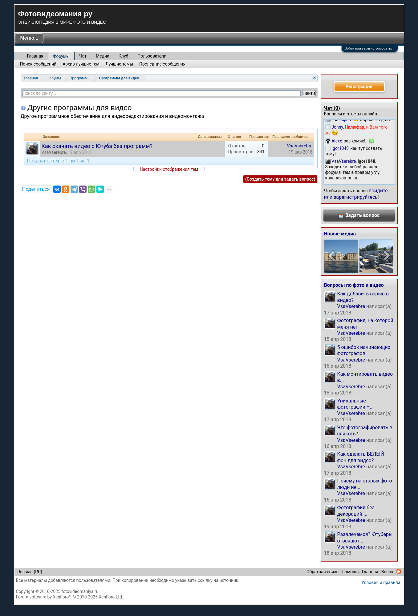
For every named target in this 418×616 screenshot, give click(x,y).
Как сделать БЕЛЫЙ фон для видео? (360, 457)
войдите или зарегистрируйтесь (356, 194)
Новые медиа (340, 234)
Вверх (387, 571)
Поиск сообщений (38, 64)
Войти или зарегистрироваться (369, 48)
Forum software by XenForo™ (69, 596)
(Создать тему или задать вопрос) (280, 179)
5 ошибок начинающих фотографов (363, 350)
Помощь (350, 571)
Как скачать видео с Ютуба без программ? (97, 146)
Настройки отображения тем (169, 169)
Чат (83, 56)
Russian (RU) (30, 571)
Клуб (123, 56)
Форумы (61, 56)
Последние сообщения (162, 64)
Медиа (102, 56)
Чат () (332, 108)
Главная (35, 56)
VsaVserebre (54, 152)
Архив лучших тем (81, 64)
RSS (398, 571)
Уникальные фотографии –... (355, 404)
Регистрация (359, 86)
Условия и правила (381, 582)
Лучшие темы (119, 64)
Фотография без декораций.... (356, 511)
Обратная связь (322, 571)
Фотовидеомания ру (55, 14)
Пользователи (151, 56)
